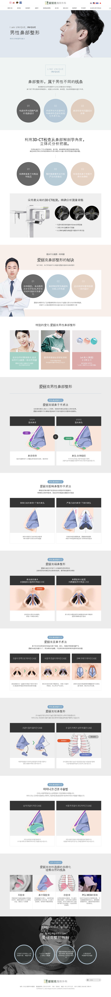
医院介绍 (10, 8)
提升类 (56, 8)
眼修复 (19, 8)
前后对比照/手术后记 (95, 8)
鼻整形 (36, 8)
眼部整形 (27, 8)
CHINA (91, 980)
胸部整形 (74, 8)
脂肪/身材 (65, 8)
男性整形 (83, 8)
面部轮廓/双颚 (46, 8)
